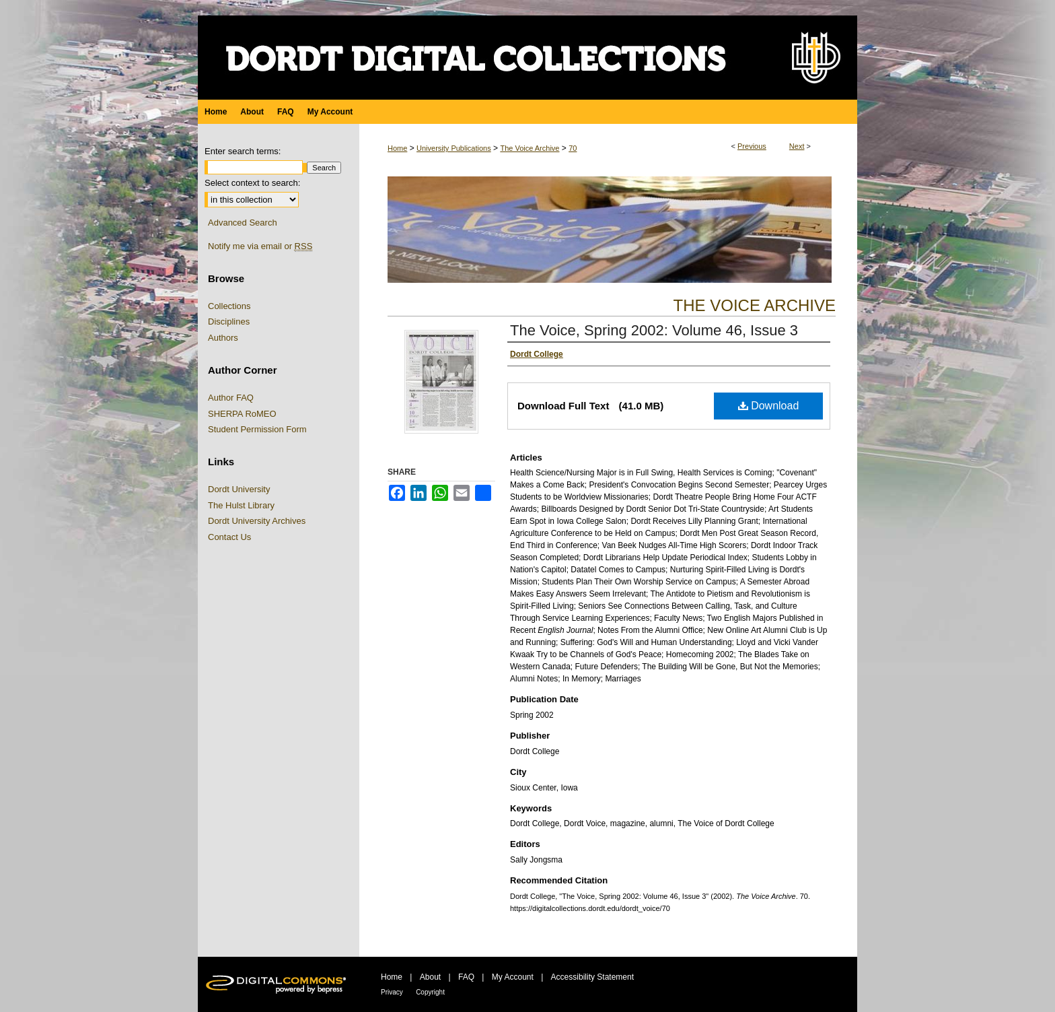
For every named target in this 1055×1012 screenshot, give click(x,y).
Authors (223, 338)
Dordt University (239, 489)
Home (397, 148)
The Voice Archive (529, 148)
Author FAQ (231, 398)
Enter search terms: (243, 151)
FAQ (466, 977)
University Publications (453, 148)
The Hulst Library (241, 505)
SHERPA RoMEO (242, 414)
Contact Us (229, 537)
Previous (751, 146)
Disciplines (229, 321)
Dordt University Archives (256, 521)
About (430, 977)
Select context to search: (252, 183)
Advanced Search (242, 222)
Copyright (430, 992)
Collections (229, 306)
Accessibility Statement (592, 977)
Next (797, 146)
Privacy (392, 992)
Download (768, 405)
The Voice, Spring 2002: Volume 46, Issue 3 (654, 330)
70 (573, 148)
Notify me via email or (260, 246)
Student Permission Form (257, 429)
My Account (513, 977)
